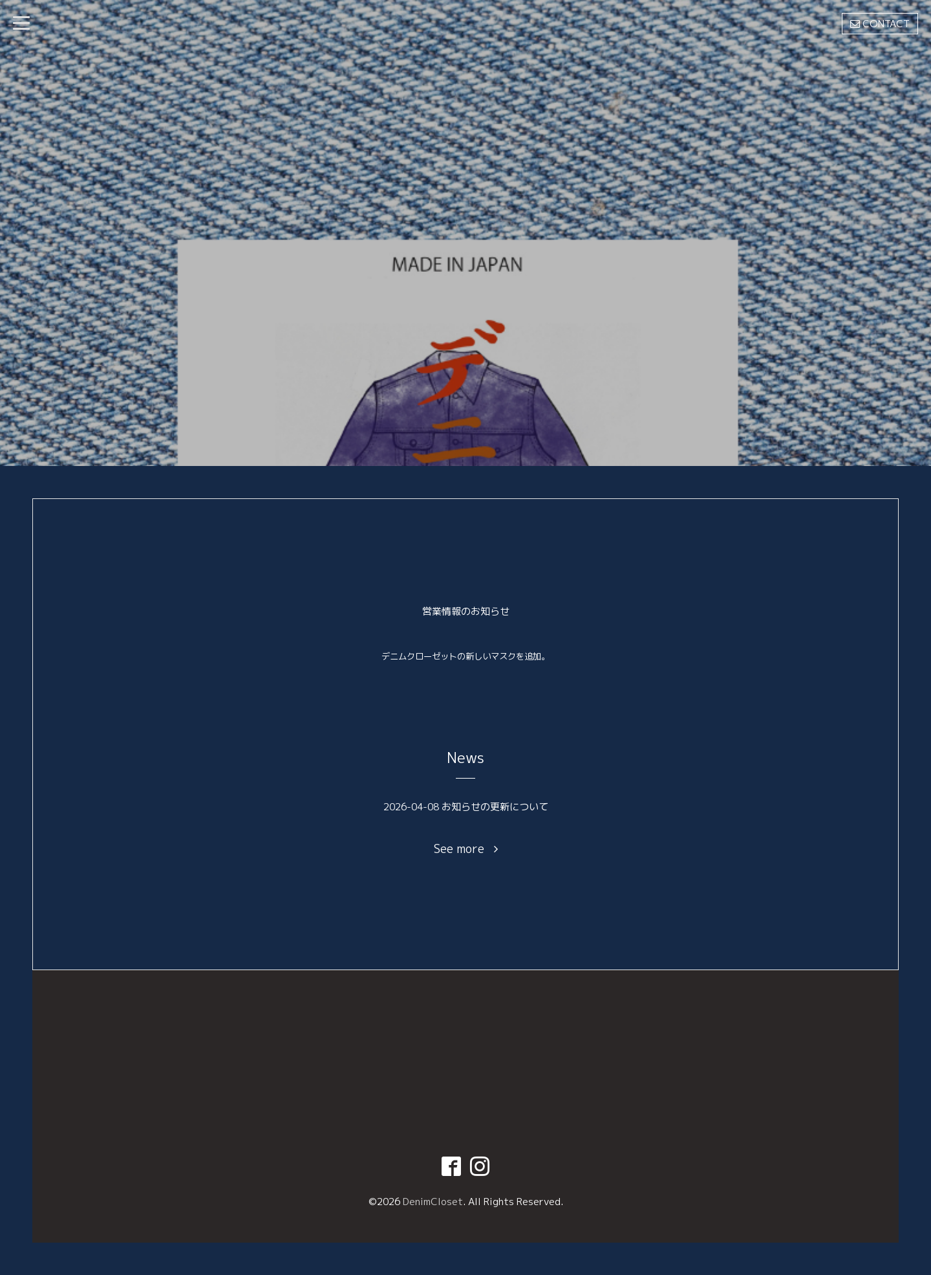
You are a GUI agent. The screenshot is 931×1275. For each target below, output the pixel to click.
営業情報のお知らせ (465, 611)
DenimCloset (433, 1201)
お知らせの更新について (495, 807)
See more (466, 849)
